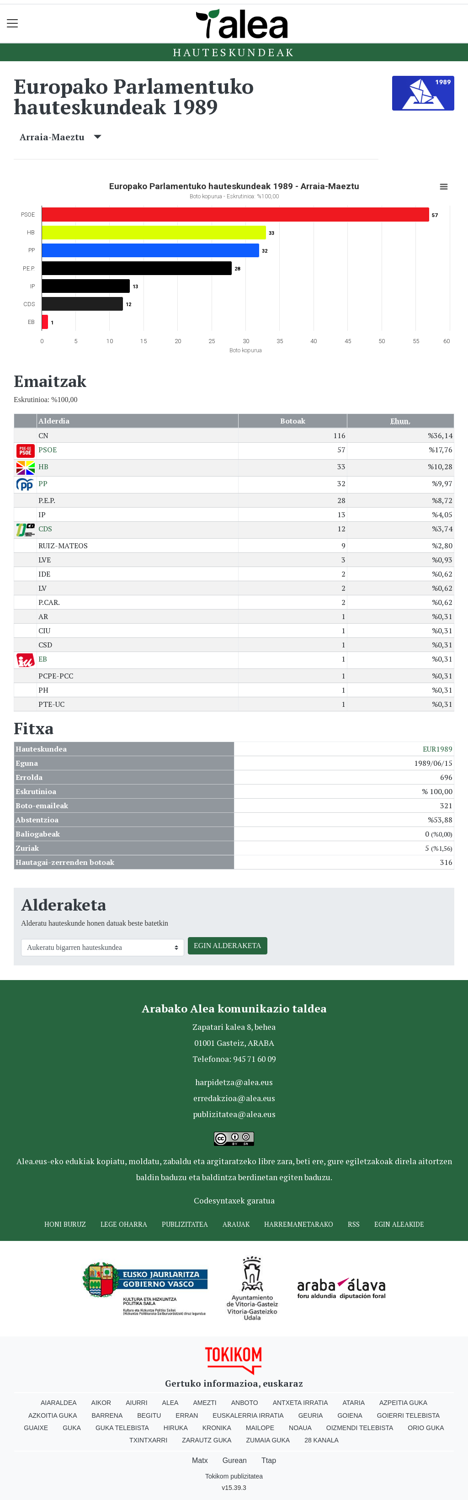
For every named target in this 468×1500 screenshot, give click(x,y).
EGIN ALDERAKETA (227, 945)
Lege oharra (124, 1224)
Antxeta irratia (300, 1402)
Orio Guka (426, 1427)
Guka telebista (122, 1427)
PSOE (47, 450)
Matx (200, 1460)
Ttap (268, 1460)
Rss (354, 1224)
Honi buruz (65, 1224)
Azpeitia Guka (403, 1402)
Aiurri (136, 1402)
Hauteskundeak (234, 52)
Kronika (216, 1427)
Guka (72, 1427)
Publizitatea (185, 1224)
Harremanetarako (298, 1224)
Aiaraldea (59, 1402)
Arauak (236, 1224)
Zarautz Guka (206, 1440)
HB (43, 466)
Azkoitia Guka (52, 1415)
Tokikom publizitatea (234, 1476)
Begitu (149, 1415)
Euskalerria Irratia (248, 1415)
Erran (187, 1415)
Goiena (349, 1415)
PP (43, 483)
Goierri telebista (408, 1415)
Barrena (107, 1415)
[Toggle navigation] (12, 24)
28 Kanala (321, 1440)
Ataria (353, 1402)
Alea (170, 1402)
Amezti (204, 1402)
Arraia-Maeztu (60, 137)
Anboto (244, 1402)
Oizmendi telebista (360, 1427)
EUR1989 (437, 749)
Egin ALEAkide (399, 1224)
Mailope (260, 1427)
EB (42, 659)
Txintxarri (148, 1440)
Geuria (310, 1415)
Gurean (235, 1460)
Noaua (300, 1427)
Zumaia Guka (268, 1440)
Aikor (101, 1402)
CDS (45, 529)
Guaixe (36, 1427)
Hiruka (176, 1427)
